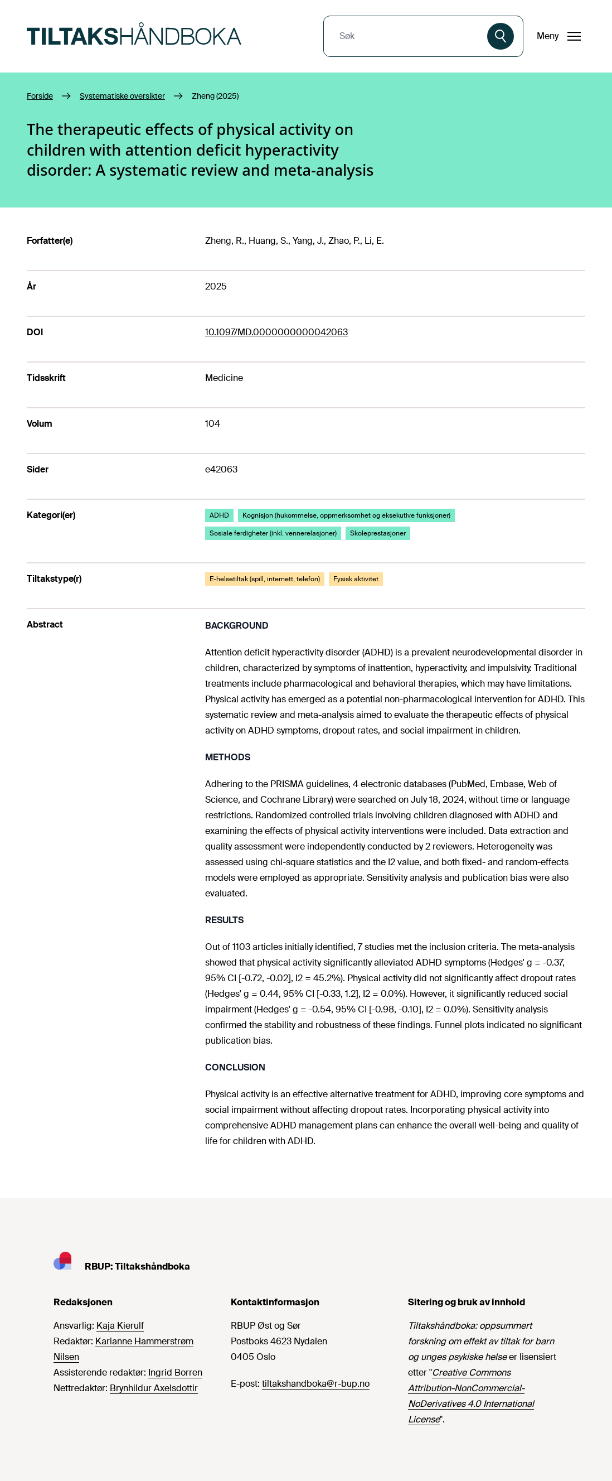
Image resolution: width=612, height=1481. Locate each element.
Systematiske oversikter (122, 96)
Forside (40, 96)
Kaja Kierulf (120, 1326)
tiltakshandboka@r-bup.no (316, 1384)
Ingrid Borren (175, 1372)
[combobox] (406, 36)
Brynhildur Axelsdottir (154, 1388)
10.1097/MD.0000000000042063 (276, 332)
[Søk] (500, 36)
